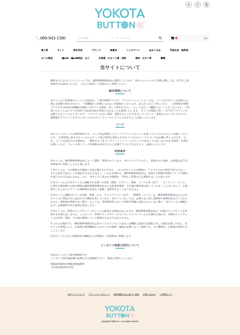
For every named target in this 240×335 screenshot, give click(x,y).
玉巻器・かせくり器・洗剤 (112, 58)
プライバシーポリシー (99, 294)
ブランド (96, 50)
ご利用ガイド (165, 294)
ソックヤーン (133, 50)
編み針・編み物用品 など (75, 58)
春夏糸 (113, 50)
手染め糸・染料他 (179, 50)
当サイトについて (76, 294)
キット (60, 50)
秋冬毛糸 (77, 50)
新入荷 (44, 50)
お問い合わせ (149, 294)
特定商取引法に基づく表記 (126, 294)
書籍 (163, 58)
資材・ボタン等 (143, 58)
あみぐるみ (155, 50)
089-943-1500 (50, 37)
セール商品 (47, 58)
